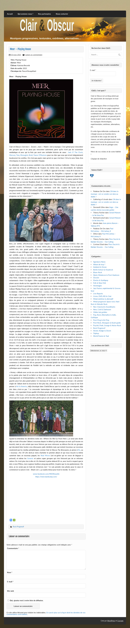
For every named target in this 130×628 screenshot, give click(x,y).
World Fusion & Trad (101, 336)
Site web (10, 591)
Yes (79, 450)
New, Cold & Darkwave (102, 309)
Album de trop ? (99, 264)
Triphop (96, 333)
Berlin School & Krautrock (103, 270)
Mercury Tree (14, 155)
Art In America (21, 386)
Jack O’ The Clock (75, 152)
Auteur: (13, 63)
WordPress (111, 621)
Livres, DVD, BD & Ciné (102, 296)
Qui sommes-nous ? (25, 14)
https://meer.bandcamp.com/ (46, 477)
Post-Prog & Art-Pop (101, 320)
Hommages (97, 286)
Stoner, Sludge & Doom (102, 331)
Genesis (30, 458)
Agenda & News (99, 262)
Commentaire (13, 548)
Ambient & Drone (100, 267)
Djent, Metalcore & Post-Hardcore (106, 275)
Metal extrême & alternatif (103, 299)
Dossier (96, 278)
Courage (120, 621)
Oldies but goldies (100, 312)
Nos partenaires (44, 14)
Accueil (10, 14)
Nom (9, 572)
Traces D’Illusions (40, 155)
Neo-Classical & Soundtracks (104, 307)
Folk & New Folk (99, 283)
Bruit (31, 155)
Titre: (13, 60)
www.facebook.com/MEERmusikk (46, 474)
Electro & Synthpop (100, 280)
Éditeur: (14, 65)
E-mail (10, 582)
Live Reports (98, 293)
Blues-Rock (97, 272)
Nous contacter (62, 14)
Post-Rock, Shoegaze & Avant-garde (107, 323)
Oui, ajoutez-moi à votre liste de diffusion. (25, 600)
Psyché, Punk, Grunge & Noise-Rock (107, 325)
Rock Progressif (18, 527)
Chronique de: (16, 71)
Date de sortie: (16, 68)
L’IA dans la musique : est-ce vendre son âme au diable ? (104, 194)
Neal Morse (45, 455)
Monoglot (24, 155)
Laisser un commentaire (33, 55)
